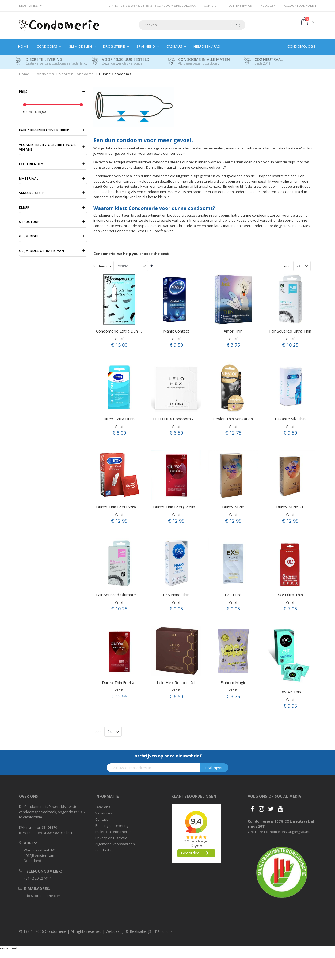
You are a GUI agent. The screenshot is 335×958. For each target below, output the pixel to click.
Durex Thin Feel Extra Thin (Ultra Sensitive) (135, 507)
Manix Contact (176, 331)
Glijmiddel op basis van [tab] (41, 250)
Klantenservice (239, 5)
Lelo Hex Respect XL (176, 682)
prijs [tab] (23, 91)
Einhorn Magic (233, 682)
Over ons (103, 807)
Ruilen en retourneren (113, 831)
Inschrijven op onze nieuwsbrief (167, 756)
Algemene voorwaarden (115, 844)
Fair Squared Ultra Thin (290, 331)
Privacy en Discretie (111, 837)
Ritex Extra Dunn (119, 418)
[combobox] (192, 25)
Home (24, 74)
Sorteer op (102, 266)
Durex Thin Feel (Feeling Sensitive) (184, 507)
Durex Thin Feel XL (119, 682)
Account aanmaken (300, 5)
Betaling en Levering (111, 825)
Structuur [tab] (29, 222)
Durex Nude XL (290, 507)
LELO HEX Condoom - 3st (177, 418)
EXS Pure (233, 594)
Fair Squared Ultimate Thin (120, 594)
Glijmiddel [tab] (29, 236)
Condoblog (104, 850)
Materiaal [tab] (29, 178)
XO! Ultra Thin (290, 594)
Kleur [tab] (24, 207)
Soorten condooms (76, 74)
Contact (211, 5)
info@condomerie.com (42, 895)
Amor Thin (233, 331)
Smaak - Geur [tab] (31, 193)
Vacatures (103, 813)
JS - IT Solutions (160, 931)
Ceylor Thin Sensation (233, 418)
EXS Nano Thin (176, 594)
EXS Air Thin (290, 692)
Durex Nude (233, 507)
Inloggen (268, 5)
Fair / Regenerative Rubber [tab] (44, 130)
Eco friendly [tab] (31, 164)
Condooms (44, 74)
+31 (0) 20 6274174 (38, 878)
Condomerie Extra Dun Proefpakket (129, 331)
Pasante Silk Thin (290, 418)
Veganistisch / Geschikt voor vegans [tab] (47, 147)
